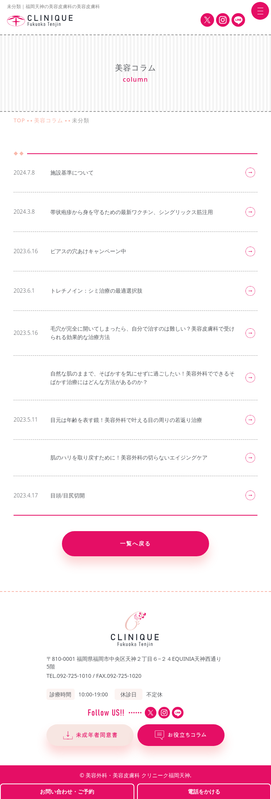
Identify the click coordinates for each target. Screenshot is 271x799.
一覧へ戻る (135, 543)
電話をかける (204, 791)
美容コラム (48, 120)
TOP (19, 120)
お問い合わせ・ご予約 (67, 791)
